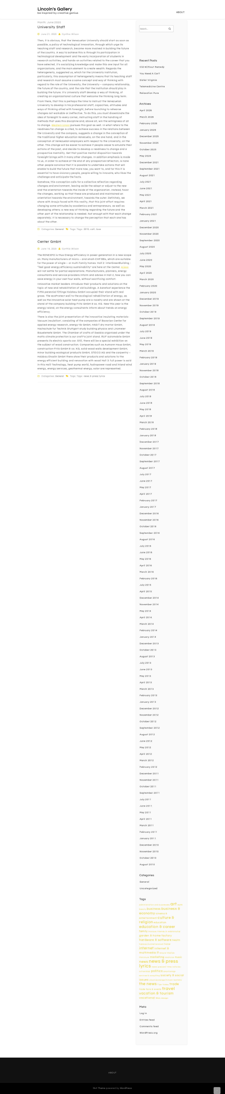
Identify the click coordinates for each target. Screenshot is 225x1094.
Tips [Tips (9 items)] (160, 985)
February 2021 (148, 214)
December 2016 (149, 513)
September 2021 (150, 169)
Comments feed (149, 1026)
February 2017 (148, 500)
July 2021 (145, 182)
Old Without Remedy (152, 67)
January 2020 (148, 292)
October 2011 (148, 786)
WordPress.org (149, 1033)
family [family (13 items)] (143, 931)
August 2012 (147, 734)
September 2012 (150, 728)
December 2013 (149, 643)
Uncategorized (149, 888)
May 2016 (145, 559)
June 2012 (146, 741)
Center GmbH (49, 241)
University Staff (51, 27)
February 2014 (148, 630)
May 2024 (145, 156)
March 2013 (147, 689)
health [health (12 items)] (176, 940)
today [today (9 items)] (166, 985)
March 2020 (147, 279)
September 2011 (150, 793)
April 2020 (146, 273)
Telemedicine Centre (152, 86)
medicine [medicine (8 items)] (169, 957)
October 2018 (148, 377)
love (98, 229)
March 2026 (147, 117)
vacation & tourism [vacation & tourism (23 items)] (156, 993)
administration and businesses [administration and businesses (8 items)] (154, 905)
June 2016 (146, 552)
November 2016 (149, 520)
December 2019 (149, 299)
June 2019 (146, 338)
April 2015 (146, 591)
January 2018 (148, 435)
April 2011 (146, 819)
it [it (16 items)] (158, 952)
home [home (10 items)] (167, 944)
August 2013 (147, 656)
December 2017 (149, 442)
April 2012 (146, 754)
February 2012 (148, 767)
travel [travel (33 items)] (168, 988)
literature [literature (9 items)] (144, 957)
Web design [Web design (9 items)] (162, 998)
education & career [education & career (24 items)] (157, 927)
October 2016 (148, 526)
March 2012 (147, 760)
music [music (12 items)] (178, 957)
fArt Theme (99, 1088)
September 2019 (150, 318)
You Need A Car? (150, 74)
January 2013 (148, 702)
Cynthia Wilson (70, 34)
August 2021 (147, 175)
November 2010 (149, 852)
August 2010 (147, 864)
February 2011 (148, 832)
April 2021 (146, 201)
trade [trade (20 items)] (174, 984)
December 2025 (149, 136)
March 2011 (147, 825)
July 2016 (145, 546)
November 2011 (149, 780)
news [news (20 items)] (143, 962)
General (59, 229)
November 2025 (149, 143)
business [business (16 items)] (154, 908)
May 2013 (145, 676)
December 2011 (149, 774)
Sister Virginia (148, 80)
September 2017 (150, 461)
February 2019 (148, 357)
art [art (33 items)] (173, 904)
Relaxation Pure (149, 93)
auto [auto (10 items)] (180, 905)
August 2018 (147, 390)
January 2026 (148, 130)
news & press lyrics (94, 376)
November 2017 (149, 448)
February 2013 (148, 695)
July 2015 (145, 585)
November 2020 (149, 234)
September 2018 (150, 383)
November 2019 (149, 305)
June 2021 (146, 188)
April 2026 (146, 110)
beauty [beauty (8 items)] (142, 909)
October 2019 (148, 312)
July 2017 (145, 474)
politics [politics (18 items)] (157, 971)
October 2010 (148, 858)
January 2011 (148, 838)
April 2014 (146, 617)
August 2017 (147, 468)
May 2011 (145, 812)
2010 (86, 229)
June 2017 (146, 481)
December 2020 (149, 227)
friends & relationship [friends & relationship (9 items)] (169, 932)
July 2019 (145, 331)
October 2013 (148, 650)
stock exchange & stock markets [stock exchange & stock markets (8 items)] (165, 980)
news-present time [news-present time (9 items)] (162, 967)
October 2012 (148, 721)
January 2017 (148, 507)
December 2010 (149, 845)
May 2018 (145, 409)
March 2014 (147, 624)
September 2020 (150, 240)
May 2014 (145, 611)
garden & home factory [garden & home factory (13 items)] (155, 935)
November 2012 (149, 715)
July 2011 (145, 799)
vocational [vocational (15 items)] (147, 997)
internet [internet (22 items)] (146, 948)
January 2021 (148, 221)
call (92, 229)
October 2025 (148, 149)
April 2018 (146, 416)
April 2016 (146, 566)
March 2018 (147, 422)
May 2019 (145, 344)
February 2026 (148, 123)
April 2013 (146, 682)
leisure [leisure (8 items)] (163, 953)
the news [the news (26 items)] (148, 984)
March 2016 (147, 572)
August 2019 (147, 325)
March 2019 (147, 351)
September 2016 (150, 533)
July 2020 (145, 253)
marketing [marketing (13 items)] (157, 957)
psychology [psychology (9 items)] (170, 971)
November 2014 (149, 604)
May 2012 (145, 747)
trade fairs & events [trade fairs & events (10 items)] (150, 989)
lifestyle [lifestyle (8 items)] (171, 953)
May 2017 (145, 487)
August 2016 (147, 539)
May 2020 (145, 266)
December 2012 (149, 709)
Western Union (61, 125)
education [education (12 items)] (160, 922)
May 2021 (145, 195)
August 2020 (147, 247)
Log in (143, 1013)
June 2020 (146, 260)
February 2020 (148, 286)
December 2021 (149, 162)
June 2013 (146, 669)
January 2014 (148, 637)
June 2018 (146, 403)
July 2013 (145, 663)
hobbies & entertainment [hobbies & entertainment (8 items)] (151, 944)
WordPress (126, 1088)
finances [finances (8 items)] (152, 931)
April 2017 (146, 494)
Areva (124, 267)
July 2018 (145, 396)
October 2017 (148, 455)
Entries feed (147, 1020)
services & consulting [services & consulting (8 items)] (149, 975)
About (180, 12)
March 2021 (147, 208)
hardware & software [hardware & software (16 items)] (155, 939)
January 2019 (148, 364)
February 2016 (148, 578)
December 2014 (149, 598)
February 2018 (148, 429)
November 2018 (149, 370)
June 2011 (146, 806)
